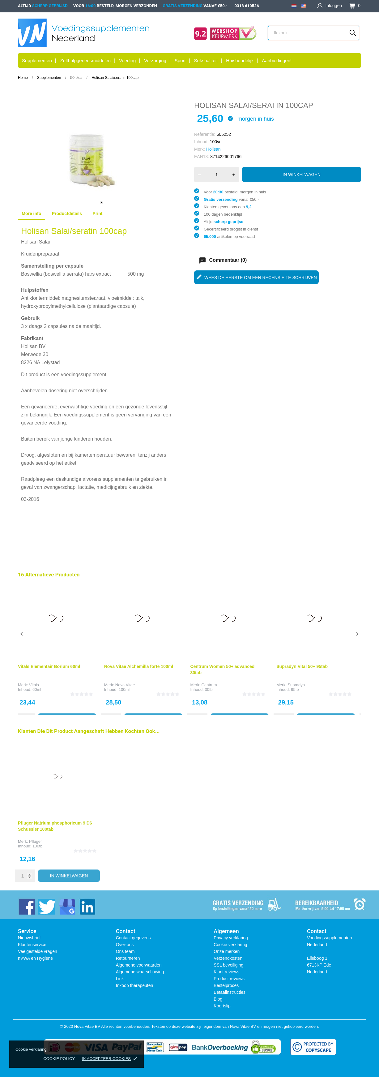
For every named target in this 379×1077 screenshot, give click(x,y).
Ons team (125, 951)
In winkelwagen (302, 174)
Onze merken (227, 951)
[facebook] (26, 906)
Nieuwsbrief (29, 937)
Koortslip (222, 1005)
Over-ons (125, 944)
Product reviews (229, 978)
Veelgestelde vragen (37, 951)
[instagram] (66, 906)
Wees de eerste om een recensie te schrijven (256, 277)
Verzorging (155, 60)
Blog (218, 999)
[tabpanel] (101, 155)
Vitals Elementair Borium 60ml (49, 666)
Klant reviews (226, 971)
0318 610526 (247, 5)
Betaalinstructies (229, 992)
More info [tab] (31, 213)
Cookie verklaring (230, 944)
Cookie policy (59, 1058)
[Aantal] (216, 174)
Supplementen (37, 60)
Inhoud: (201, 141)
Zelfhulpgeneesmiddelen (85, 60)
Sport (180, 60)
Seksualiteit (206, 60)
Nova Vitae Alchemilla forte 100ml (138, 666)
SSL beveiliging (228, 965)
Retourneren (128, 958)
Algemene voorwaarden (139, 965)
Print (98, 213)
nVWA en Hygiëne (35, 958)
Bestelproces (226, 985)
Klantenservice (32, 944)
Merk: (199, 149)
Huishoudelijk (239, 60)
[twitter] (46, 906)
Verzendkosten (228, 958)
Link (120, 978)
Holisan (213, 149)
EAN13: (201, 156)
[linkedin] (86, 906)
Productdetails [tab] (67, 213)
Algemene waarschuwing (140, 971)
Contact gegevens (133, 937)
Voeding (127, 60)
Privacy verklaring (231, 937)
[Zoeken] (353, 33)
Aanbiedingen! (277, 60)
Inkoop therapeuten (134, 985)
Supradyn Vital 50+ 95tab (302, 666)
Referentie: (204, 134)
